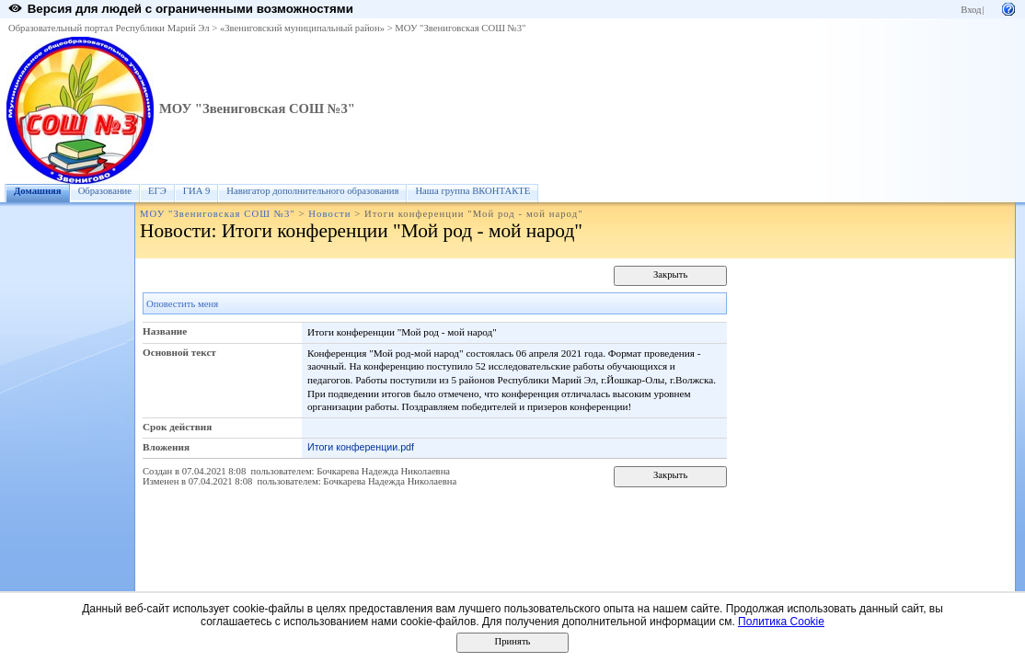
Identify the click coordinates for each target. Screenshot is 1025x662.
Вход (971, 10)
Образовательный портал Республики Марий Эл (109, 28)
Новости (329, 214)
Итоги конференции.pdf (360, 446)
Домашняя (38, 191)
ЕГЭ (157, 191)
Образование (105, 191)
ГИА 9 (197, 191)
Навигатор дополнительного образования (312, 191)
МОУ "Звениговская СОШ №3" (460, 28)
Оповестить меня (182, 304)
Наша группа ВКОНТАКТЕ (472, 191)
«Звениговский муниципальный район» (302, 28)
